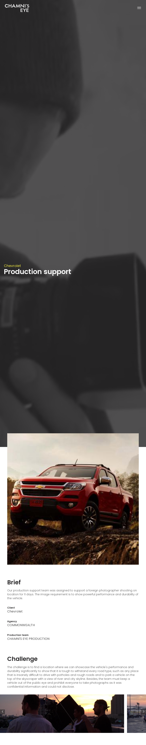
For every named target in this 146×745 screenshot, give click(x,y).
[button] (143, 711)
